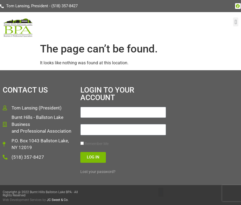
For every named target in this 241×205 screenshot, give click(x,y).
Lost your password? (98, 171)
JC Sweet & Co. (58, 200)
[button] (235, 21)
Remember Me (94, 144)
